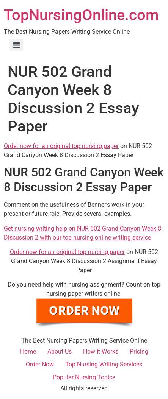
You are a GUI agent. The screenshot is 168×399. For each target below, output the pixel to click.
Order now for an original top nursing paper (61, 146)
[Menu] (16, 45)
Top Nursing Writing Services (103, 364)
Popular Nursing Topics (84, 377)
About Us (59, 351)
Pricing (139, 351)
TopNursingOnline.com (81, 15)
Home (28, 351)
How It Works (100, 351)
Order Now (40, 364)
